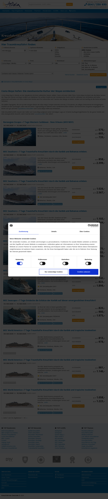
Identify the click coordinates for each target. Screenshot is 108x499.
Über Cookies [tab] (85, 231)
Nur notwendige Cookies (54, 272)
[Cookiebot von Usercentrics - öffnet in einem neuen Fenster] (89, 225)
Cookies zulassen (83, 272)
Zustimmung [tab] (23, 231)
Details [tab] (54, 231)
